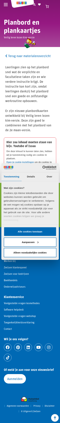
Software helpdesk (14, 309)
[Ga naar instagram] (48, 347)
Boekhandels (10, 280)
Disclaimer (50, 405)
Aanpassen (30, 242)
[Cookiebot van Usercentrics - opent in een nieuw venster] (42, 168)
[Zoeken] (34, 4)
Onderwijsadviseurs (14, 286)
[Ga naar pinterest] (18, 347)
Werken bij (10, 261)
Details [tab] (31, 176)
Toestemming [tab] (11, 176)
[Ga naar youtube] (38, 347)
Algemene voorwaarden (18, 405)
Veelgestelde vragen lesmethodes (22, 303)
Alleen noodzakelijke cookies (30, 252)
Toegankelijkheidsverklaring (19, 322)
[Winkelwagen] (48, 6)
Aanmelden (15, 379)
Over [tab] (49, 176)
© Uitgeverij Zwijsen (30, 411)
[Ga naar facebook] (8, 347)
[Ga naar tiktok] (8, 357)
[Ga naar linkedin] (28, 347)
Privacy (36, 405)
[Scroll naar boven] (55, 418)
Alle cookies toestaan (30, 231)
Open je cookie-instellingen (20, 162)
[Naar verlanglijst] (39, 4)
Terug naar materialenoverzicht (28, 56)
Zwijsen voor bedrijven (16, 273)
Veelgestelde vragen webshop (20, 316)
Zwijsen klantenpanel (15, 267)
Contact (8, 328)
